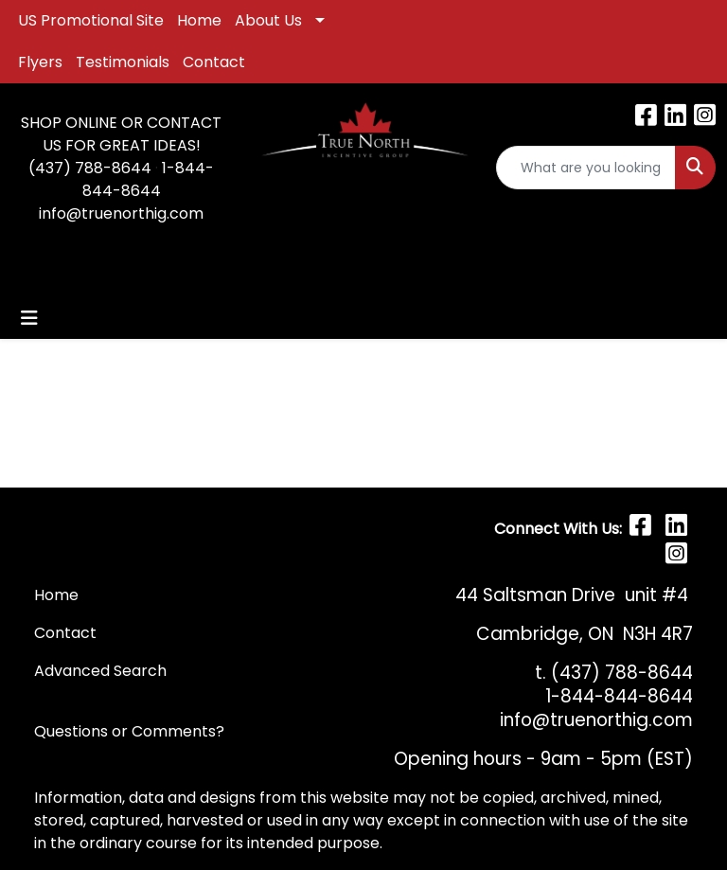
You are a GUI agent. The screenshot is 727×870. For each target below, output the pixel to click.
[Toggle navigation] (29, 318)
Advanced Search (100, 671)
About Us (268, 20)
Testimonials (122, 62)
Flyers (40, 62)
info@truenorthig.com (121, 213)
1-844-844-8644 (148, 179)
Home (199, 20)
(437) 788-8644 (89, 168)
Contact (214, 62)
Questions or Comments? (129, 731)
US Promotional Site (91, 20)
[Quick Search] (586, 167)
